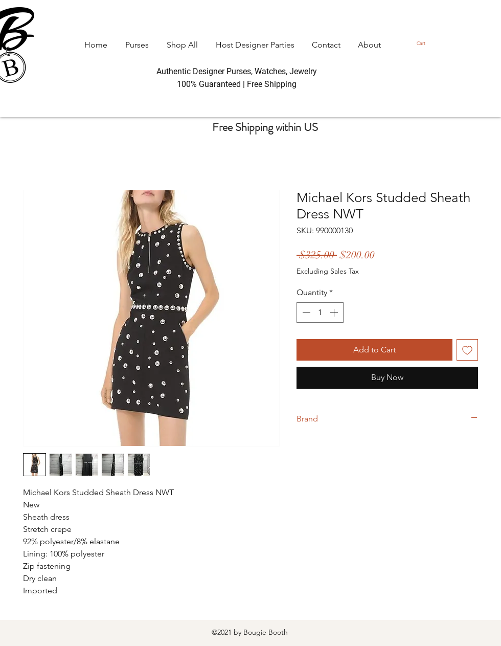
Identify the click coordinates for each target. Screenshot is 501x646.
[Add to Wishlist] (467, 350)
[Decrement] (305, 312)
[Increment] (335, 312)
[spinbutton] (320, 312)
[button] (423, 43)
